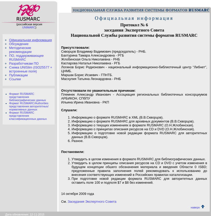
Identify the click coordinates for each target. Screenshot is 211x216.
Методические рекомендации (20, 50)
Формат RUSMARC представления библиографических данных (27, 97)
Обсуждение (19, 44)
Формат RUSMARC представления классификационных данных (28, 115)
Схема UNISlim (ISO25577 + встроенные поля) (30, 69)
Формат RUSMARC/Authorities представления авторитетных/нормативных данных (29, 106)
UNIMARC (28, 27)
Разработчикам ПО (24, 63)
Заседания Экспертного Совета (92, 201)
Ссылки (15, 79)
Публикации (18, 75)
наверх (197, 207)
